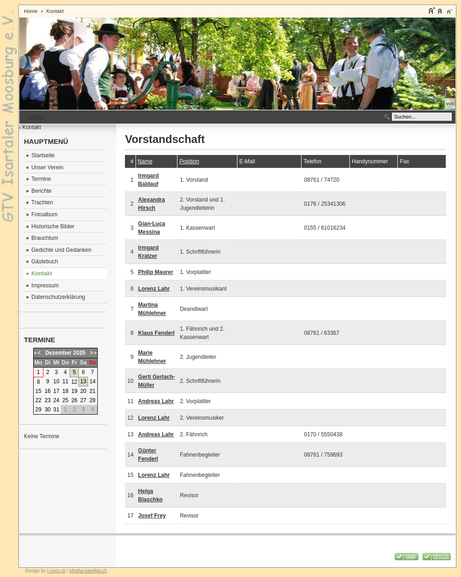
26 (74, 400)
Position (189, 161)
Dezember (58, 353)
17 (56, 391)
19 (74, 391)
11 (65, 381)
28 (92, 400)
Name (145, 161)
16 (48, 391)
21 (92, 391)
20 (83, 391)
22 (38, 400)
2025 (79, 353)
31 (56, 409)
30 (48, 409)
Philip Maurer (155, 272)
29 (38, 409)
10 (56, 381)
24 (56, 400)
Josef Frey (152, 515)
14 (92, 381)
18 (65, 391)
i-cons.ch (56, 570)
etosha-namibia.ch (88, 570)
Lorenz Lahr (154, 289)
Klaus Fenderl (156, 333)
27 (83, 400)
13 (83, 381)
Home (30, 11)
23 (48, 400)
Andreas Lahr (156, 401)
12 (74, 382)
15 (38, 391)
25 (65, 400)
